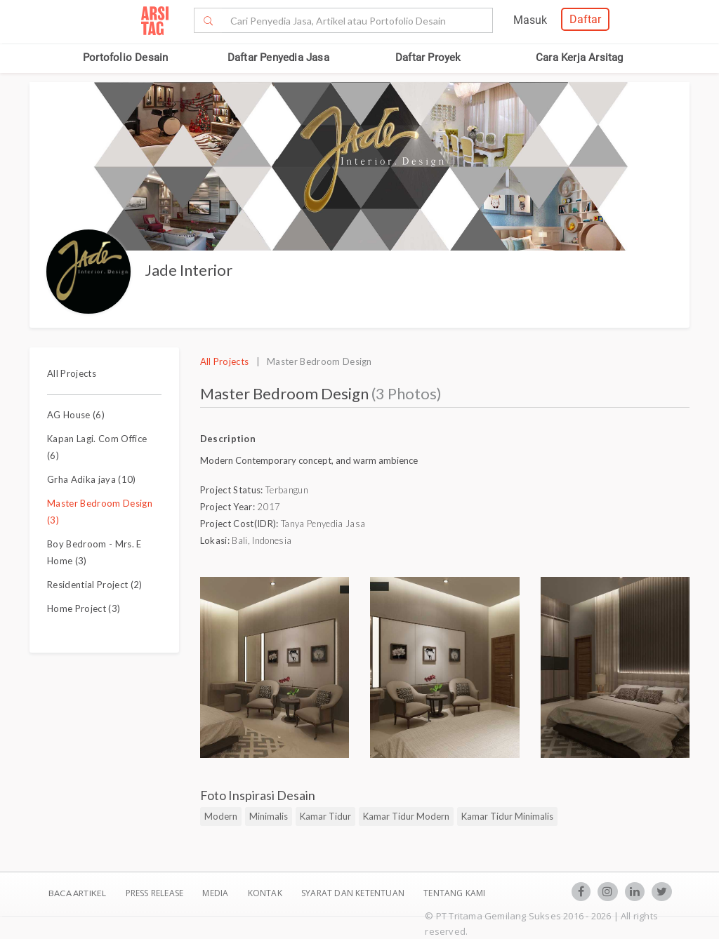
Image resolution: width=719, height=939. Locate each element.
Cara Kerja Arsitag (580, 57)
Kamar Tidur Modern (406, 816)
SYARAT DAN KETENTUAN (354, 893)
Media (216, 893)
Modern (220, 816)
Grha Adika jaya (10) (91, 479)
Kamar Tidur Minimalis (507, 816)
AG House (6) (76, 414)
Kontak (266, 893)
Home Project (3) (83, 608)
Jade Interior (188, 269)
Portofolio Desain (125, 57)
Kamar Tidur (325, 816)
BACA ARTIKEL (77, 893)
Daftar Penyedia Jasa (278, 57)
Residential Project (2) (95, 584)
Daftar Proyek (428, 57)
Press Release (154, 893)
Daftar (585, 19)
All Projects (71, 373)
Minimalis (268, 816)
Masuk (530, 20)
